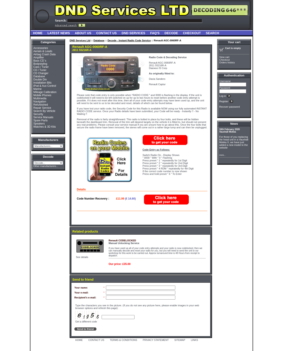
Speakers (39, 123)
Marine (37, 89)
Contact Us (106, 33)
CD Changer (40, 73)
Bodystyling (40, 63)
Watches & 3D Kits (44, 126)
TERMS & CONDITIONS (123, 340)
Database (39, 76)
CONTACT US (96, 340)
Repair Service (42, 107)
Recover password (229, 106)
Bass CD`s (39, 60)
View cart (224, 57)
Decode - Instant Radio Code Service (129, 40)
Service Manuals (43, 117)
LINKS (194, 340)
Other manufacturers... (45, 166)
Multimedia (39, 98)
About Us (83, 33)
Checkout (192, 33)
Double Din (40, 79)
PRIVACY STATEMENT (156, 340)
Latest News (59, 33)
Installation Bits (42, 82)
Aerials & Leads (42, 51)
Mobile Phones (42, 95)
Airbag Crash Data (44, 54)
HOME (79, 340)
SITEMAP (179, 340)
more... (222, 155)
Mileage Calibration (45, 92)
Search (212, 33)
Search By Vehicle (44, 111)
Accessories (40, 48)
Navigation (39, 101)
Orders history (227, 62)
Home (38, 33)
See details (82, 257)
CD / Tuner (39, 70)
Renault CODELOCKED (122, 240)
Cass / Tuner (41, 67)
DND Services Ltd (80, 40)
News (234, 123)
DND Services (133, 33)
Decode (171, 33)
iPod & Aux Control (44, 85)
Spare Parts (40, 120)
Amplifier (38, 57)
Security (38, 114)
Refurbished (40, 104)
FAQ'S (155, 33)
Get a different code (86, 321)
